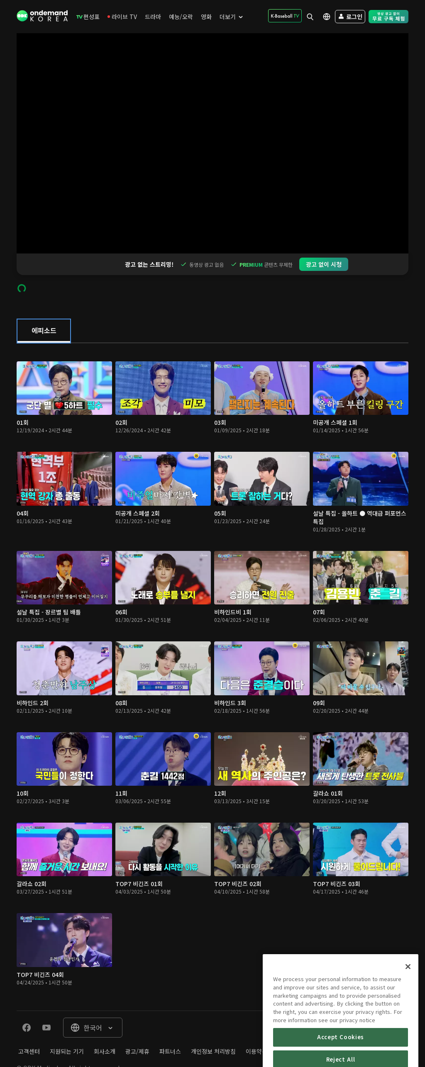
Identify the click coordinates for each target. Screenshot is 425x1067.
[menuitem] (88, 16)
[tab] (43, 309)
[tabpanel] (212, 655)
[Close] (408, 992)
